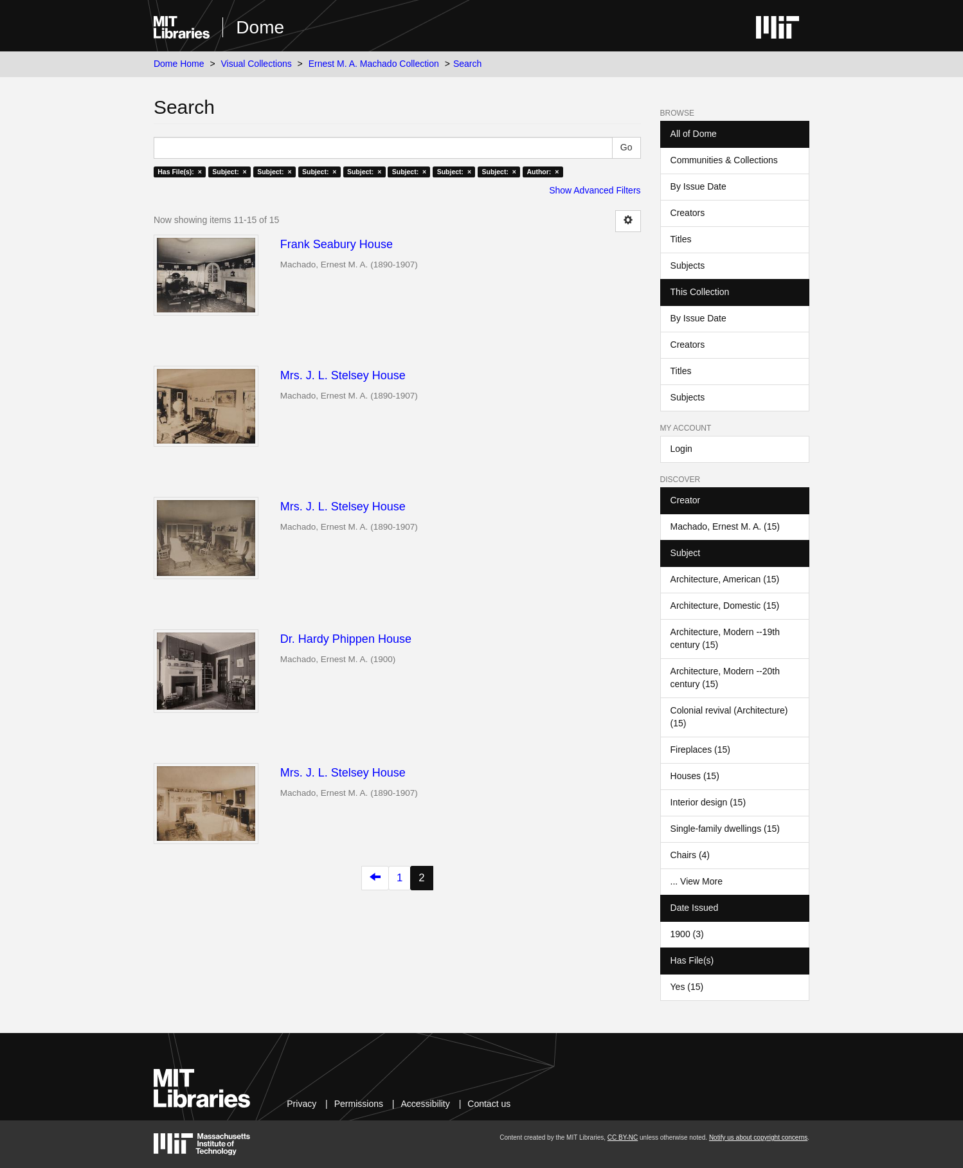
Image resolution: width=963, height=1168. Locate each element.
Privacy (301, 1104)
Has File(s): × (180, 171)
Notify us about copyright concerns (758, 1137)
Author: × (542, 171)
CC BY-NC (623, 1137)
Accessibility (425, 1104)
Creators (687, 213)
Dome (260, 27)
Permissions (358, 1104)
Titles (681, 239)
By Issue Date (698, 186)
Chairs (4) (690, 855)
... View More (696, 881)
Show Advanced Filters (594, 190)
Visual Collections (256, 63)
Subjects (687, 265)
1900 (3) (687, 934)
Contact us (488, 1104)
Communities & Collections (724, 160)
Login (681, 449)
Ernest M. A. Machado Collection (374, 63)
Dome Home (179, 63)
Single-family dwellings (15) (725, 828)
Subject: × (229, 171)
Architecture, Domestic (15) (725, 605)
